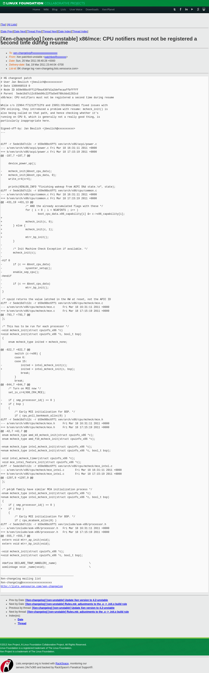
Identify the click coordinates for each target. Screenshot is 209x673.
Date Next (19, 31)
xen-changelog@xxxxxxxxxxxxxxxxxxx (35, 53)
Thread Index (80, 31)
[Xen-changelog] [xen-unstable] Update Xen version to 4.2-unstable (66, 600)
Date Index (64, 31)
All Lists (12, 24)
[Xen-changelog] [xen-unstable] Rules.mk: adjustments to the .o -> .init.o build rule (76, 604)
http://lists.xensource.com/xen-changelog (32, 586)
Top (3, 24)
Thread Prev (34, 31)
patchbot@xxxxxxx (55, 56)
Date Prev (6, 31)
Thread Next (50, 31)
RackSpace (62, 663)
